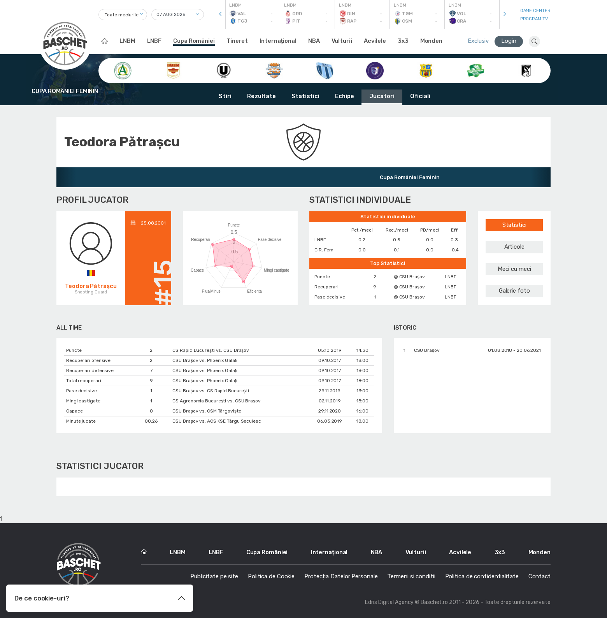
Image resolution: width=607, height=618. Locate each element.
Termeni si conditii (411, 576)
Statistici (305, 96)
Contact (539, 576)
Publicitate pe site (214, 576)
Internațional (278, 40)
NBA (314, 40)
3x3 (403, 40)
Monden (431, 40)
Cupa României (194, 40)
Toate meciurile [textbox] (122, 15)
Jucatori (381, 96)
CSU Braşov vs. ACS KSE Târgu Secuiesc (216, 421)
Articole (514, 246)
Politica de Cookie (271, 576)
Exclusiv (478, 40)
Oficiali (420, 96)
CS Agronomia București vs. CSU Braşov (216, 401)
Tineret (237, 40)
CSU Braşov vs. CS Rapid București (210, 390)
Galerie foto (514, 290)
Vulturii (342, 40)
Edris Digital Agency (389, 602)
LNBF (154, 40)
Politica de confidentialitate (482, 576)
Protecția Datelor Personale (340, 576)
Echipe (344, 96)
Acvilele (375, 40)
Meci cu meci (514, 268)
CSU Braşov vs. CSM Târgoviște (206, 411)
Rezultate (261, 96)
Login (508, 40)
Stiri (225, 96)
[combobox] (122, 14)
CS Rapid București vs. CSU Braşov (210, 350)
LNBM (127, 40)
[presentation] (220, 14)
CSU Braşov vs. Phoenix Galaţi (204, 360)
